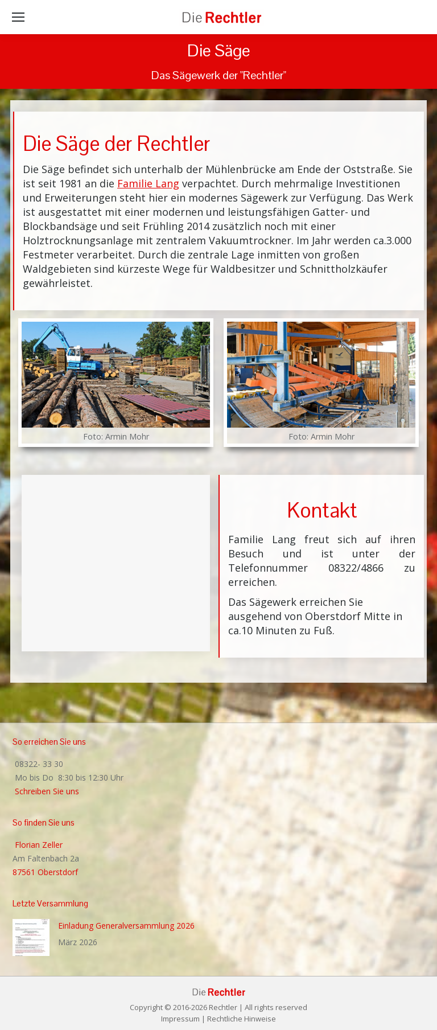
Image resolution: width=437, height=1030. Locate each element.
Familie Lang (148, 183)
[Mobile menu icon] (18, 17)
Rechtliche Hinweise (241, 1018)
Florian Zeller (38, 844)
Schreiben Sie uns (46, 791)
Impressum (180, 1018)
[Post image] (31, 937)
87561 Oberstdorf (45, 872)
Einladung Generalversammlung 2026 (126, 925)
